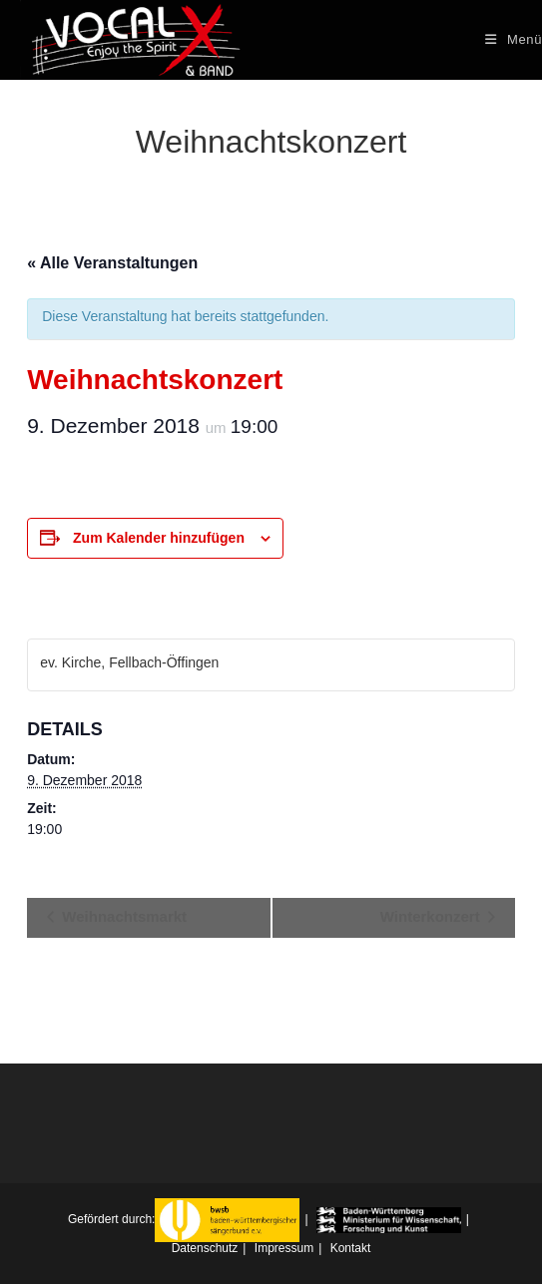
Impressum (284, 1248)
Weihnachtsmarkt (122, 916)
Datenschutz (205, 1248)
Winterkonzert (432, 916)
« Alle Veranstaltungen (112, 262)
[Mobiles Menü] (513, 39)
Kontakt (350, 1248)
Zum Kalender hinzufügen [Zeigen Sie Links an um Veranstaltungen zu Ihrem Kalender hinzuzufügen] (159, 538)
